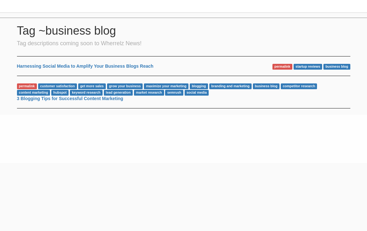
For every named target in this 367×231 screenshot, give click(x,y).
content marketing (33, 92)
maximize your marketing (166, 86)
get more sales (92, 86)
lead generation (118, 92)
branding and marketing (230, 86)
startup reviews (308, 66)
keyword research (86, 92)
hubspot (59, 92)
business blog (337, 66)
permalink (282, 66)
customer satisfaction (57, 86)
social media (197, 92)
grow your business (125, 86)
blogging (199, 86)
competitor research (299, 86)
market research (149, 92)
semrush (174, 92)
